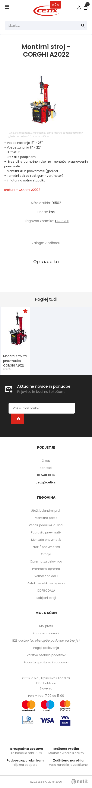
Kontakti (46, 468)
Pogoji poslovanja (46, 648)
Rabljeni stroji (46, 598)
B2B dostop (46, 640)
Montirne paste (46, 518)
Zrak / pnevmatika (46, 547)
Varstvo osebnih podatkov (46, 655)
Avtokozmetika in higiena (46, 583)
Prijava (78, 7)
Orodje (46, 554)
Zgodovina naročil (46, 633)
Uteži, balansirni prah (46, 510)
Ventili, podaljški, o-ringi (46, 525)
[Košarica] (85, 7)
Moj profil (46, 626)
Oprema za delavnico (46, 561)
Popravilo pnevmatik (46, 532)
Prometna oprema (46, 569)
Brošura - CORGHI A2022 (22, 190)
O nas (46, 460)
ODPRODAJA (46, 590)
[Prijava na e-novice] (17, 419)
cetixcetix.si (46, 482)
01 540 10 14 (46, 475)
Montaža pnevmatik (46, 540)
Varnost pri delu (46, 576)
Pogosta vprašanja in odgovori (46, 662)
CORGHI (62, 220)
